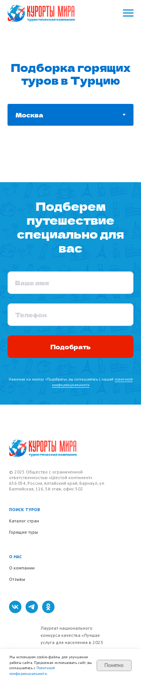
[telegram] (32, 611)
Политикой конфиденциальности (32, 670)
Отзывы (17, 579)
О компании (22, 568)
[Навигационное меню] (128, 13)
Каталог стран (24, 521)
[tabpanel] (70, 165)
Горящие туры (23, 532)
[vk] (15, 611)
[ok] (48, 611)
